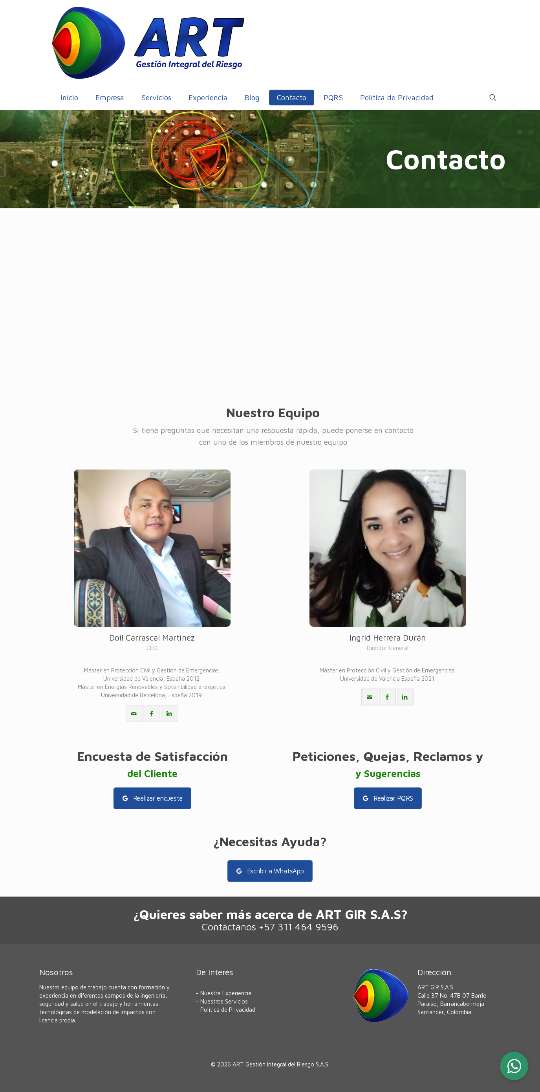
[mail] (134, 713)
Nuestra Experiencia (225, 993)
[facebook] (151, 713)
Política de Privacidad (227, 1009)
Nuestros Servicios (224, 1001)
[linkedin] (169, 713)
